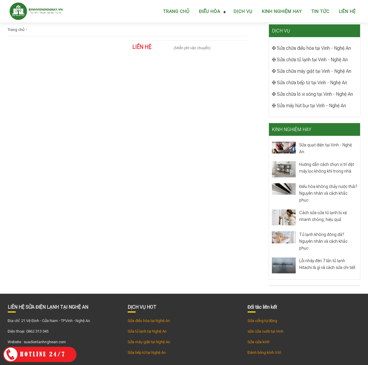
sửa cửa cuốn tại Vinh (265, 331)
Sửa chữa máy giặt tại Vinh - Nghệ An (314, 71)
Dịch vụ (243, 11)
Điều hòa (209, 11)
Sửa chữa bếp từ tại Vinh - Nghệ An (312, 82)
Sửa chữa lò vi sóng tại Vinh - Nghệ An (315, 94)
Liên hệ (347, 11)
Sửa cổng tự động (262, 320)
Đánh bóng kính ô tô (264, 352)
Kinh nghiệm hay (282, 11)
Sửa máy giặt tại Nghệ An (149, 342)
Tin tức (320, 11)
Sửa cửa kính (258, 342)
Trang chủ (176, 11)
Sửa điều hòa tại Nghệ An (149, 320)
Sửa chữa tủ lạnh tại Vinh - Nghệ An (312, 59)
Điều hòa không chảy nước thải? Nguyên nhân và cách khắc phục (328, 193)
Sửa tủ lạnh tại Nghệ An (147, 331)
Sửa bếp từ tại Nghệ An (147, 352)
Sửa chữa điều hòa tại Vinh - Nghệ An (314, 48)
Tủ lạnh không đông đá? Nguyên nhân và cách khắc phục (323, 241)
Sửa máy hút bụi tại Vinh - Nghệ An (311, 105)
